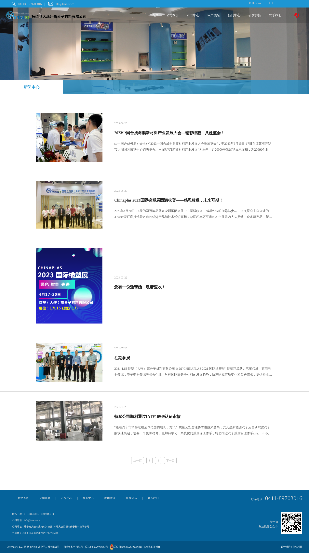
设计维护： (287, 552)
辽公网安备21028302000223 (128, 552)
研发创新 (254, 15)
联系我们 (275, 15)
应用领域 (213, 15)
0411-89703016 (283, 503)
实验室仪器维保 (152, 552)
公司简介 (172, 15)
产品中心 (193, 15)
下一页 (171, 465)
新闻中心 (234, 15)
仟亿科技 (297, 552)
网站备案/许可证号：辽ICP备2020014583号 (85, 552)
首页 (155, 15)
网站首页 (23, 503)
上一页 (137, 465)
